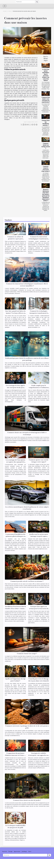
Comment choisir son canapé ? (27, 653)
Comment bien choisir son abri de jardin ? (27, 800)
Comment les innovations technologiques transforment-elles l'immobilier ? (39, 239)
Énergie (10, 851)
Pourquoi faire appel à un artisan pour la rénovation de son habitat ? (38, 608)
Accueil (4, 11)
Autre (9, 11)
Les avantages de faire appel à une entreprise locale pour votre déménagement (15, 387)
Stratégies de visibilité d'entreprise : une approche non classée (38, 755)
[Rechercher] (25, 1)
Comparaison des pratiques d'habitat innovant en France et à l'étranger (15, 755)
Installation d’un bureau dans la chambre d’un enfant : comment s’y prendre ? (15, 608)
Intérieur (4, 851)
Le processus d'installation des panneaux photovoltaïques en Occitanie (15, 536)
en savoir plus (32, 75)
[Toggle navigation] (4, 6)
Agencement (17, 851)
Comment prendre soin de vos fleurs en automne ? (27, 581)
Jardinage (24, 851)
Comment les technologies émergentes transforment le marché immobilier (38, 313)
